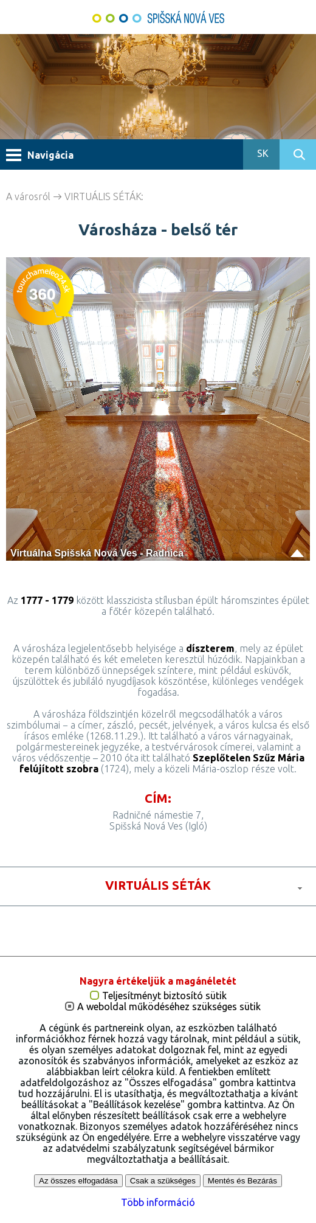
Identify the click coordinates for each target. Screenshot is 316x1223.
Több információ (158, 1202)
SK (262, 153)
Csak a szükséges (163, 1180)
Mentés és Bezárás (242, 1180)
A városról (28, 196)
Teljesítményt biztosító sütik (164, 996)
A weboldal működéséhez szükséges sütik (169, 1007)
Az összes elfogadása (78, 1180)
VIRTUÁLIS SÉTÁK (103, 196)
